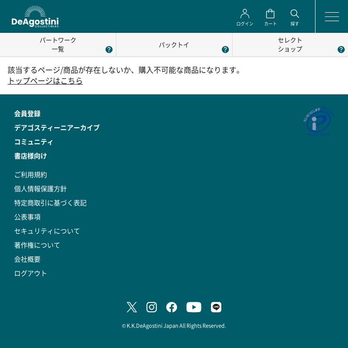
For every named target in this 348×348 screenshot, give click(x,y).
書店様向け (30, 155)
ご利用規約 (30, 174)
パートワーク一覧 (58, 44)
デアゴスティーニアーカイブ (57, 127)
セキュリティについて (47, 230)
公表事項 (27, 216)
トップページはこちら (45, 80)
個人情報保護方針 (40, 188)
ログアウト (30, 273)
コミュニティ (34, 141)
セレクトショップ (290, 44)
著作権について (37, 244)
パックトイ (174, 44)
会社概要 (27, 258)
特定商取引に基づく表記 (50, 202)
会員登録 (27, 113)
